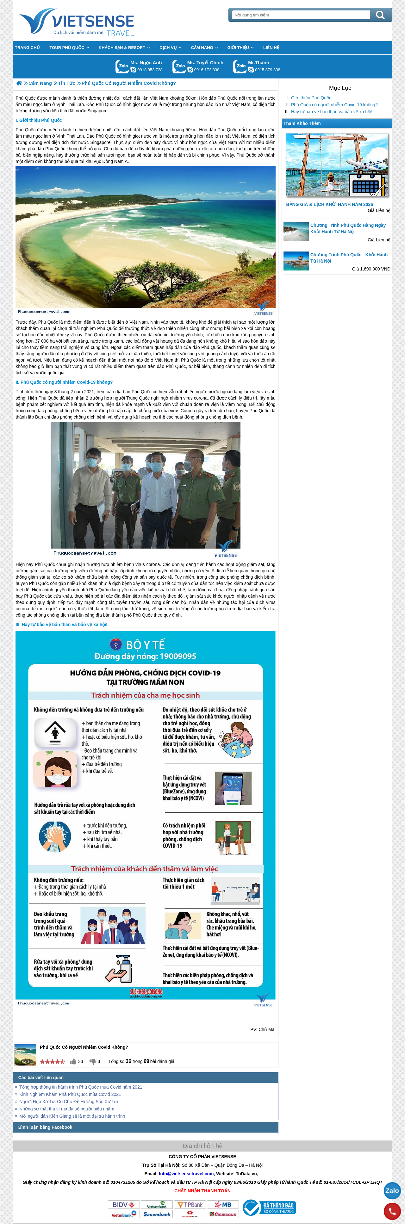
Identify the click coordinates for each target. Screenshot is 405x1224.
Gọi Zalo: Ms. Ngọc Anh (122, 66)
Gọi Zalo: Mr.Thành (240, 66)
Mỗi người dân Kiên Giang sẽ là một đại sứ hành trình (72, 1116)
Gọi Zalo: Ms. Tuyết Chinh (179, 66)
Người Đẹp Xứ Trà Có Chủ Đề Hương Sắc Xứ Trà (68, 1101)
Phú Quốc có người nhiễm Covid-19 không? (334, 104)
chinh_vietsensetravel (190, 69)
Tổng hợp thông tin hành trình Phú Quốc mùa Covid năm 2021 (80, 1087)
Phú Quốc (25, 129)
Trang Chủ (92, 20)
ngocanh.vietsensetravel (133, 69)
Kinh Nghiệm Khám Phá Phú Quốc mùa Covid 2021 (70, 1094)
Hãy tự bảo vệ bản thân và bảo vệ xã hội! (331, 111)
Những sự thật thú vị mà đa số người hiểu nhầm (66, 1108)
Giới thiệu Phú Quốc (311, 97)
